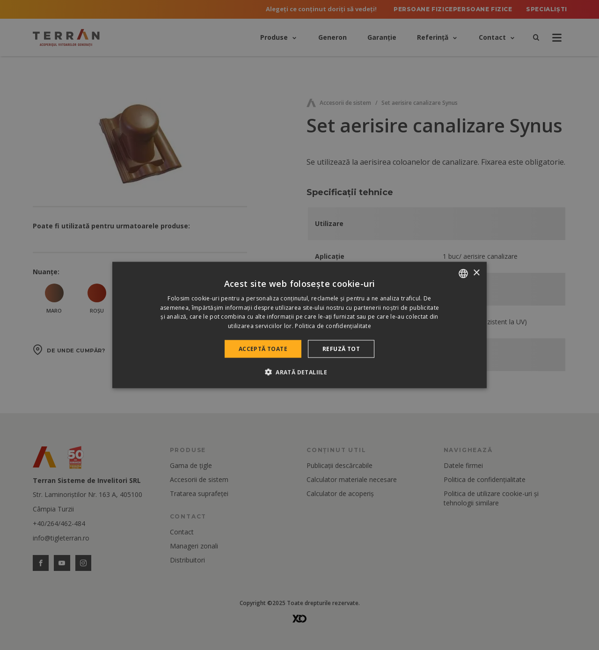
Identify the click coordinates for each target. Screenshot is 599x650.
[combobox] (463, 273)
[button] (299, 372)
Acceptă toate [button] (263, 349)
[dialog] (299, 325)
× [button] (476, 273)
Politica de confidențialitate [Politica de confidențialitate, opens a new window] (333, 326)
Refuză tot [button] (341, 349)
